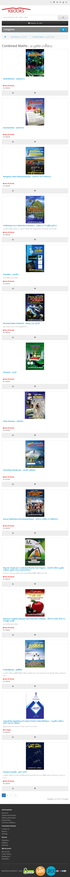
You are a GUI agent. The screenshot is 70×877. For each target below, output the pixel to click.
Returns (4, 831)
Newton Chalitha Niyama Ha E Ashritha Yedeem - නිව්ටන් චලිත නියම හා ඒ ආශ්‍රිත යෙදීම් (34, 619)
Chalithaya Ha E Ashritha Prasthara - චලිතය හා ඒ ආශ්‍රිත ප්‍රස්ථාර (30, 225)
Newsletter (5, 859)
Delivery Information (9, 818)
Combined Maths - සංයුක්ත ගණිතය (43, 37)
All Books (5, 845)
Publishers (5, 840)
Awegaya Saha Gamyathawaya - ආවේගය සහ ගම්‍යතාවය (27, 176)
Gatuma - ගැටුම (9, 372)
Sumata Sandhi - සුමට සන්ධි (15, 772)
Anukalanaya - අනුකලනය (14, 78)
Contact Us (5, 829)
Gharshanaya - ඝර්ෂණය (13, 421)
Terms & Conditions (8, 823)
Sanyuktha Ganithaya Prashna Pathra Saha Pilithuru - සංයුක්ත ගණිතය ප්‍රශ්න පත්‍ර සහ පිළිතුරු (33, 722)
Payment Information (9, 815)
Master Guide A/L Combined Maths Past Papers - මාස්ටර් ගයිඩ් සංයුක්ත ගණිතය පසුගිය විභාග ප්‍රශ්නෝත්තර (33, 569)
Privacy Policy (6, 820)
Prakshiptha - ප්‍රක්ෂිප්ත (12, 669)
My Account (6, 852)
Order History (6, 854)
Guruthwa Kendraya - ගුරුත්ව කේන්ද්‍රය (19, 470)
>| (15, 795)
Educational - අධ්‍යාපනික (19, 37)
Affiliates (5, 843)
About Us (5, 813)
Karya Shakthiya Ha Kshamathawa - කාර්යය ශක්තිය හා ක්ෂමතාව (30, 519)
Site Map (5, 834)
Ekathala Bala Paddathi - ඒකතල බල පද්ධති (21, 323)
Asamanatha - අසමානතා (13, 127)
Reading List (6, 856)
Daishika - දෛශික (10, 274)
